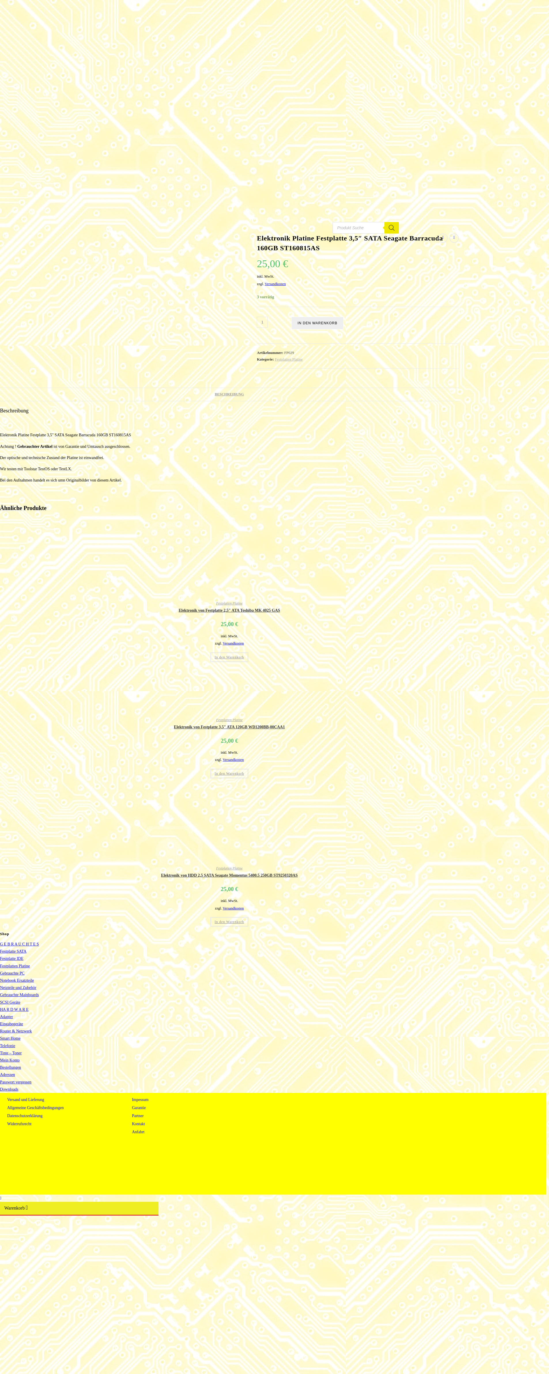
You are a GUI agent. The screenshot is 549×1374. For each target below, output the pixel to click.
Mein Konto (10, 1060)
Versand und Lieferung (25, 1100)
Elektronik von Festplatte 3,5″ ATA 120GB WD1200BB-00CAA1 (229, 727)
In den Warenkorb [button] (229, 657)
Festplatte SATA (13, 951)
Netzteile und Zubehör (18, 988)
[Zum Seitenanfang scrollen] (0, 1198)
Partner (138, 1116)
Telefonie (7, 1046)
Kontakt (138, 1124)
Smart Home (10, 1038)
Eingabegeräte (11, 1024)
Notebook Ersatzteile (17, 980)
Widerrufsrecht (19, 1124)
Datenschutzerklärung (25, 1116)
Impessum (140, 1100)
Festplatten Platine (289, 359)
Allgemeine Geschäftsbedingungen (35, 1108)
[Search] (391, 232)
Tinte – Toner (11, 1053)
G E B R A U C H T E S (19, 944)
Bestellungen (10, 1067)
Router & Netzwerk (16, 1031)
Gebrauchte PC (12, 973)
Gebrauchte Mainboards (19, 995)
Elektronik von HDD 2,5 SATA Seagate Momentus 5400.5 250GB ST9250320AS (229, 875)
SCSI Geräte (10, 1002)
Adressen (7, 1074)
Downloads (9, 1089)
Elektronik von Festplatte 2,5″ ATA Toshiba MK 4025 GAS (229, 610)
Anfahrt (138, 1132)
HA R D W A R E (14, 1009)
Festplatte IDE (11, 958)
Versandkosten (275, 284)
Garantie (139, 1108)
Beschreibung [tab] (229, 394)
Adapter (6, 1017)
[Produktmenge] (262, 322)
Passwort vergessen (15, 1082)
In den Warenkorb (317, 323)
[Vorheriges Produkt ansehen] (443, 238)
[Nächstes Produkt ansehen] (454, 238)
